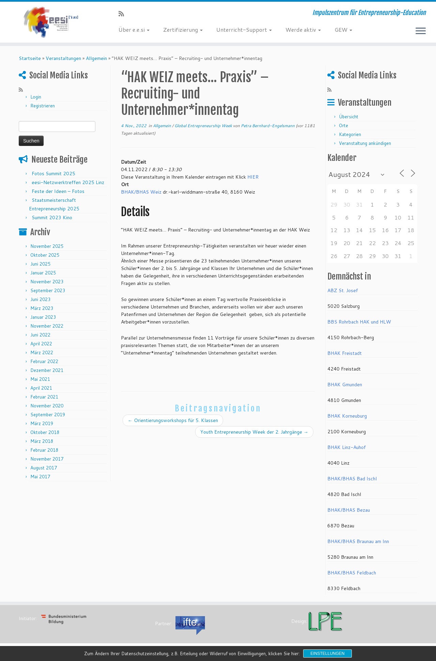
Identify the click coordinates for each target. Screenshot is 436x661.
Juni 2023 (40, 299)
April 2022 (41, 344)
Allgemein (96, 58)
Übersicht (348, 117)
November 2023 (46, 282)
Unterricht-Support (244, 29)
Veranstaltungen (63, 58)
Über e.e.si (134, 29)
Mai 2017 (40, 477)
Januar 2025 (43, 273)
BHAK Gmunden (344, 384)
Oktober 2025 (44, 255)
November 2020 (46, 406)
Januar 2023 (43, 317)
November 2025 (46, 246)
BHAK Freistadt (344, 353)
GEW (343, 29)
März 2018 (41, 441)
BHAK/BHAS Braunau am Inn (358, 541)
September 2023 (47, 290)
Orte (343, 125)
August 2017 (43, 468)
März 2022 (41, 352)
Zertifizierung (183, 29)
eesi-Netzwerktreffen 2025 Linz (68, 182)
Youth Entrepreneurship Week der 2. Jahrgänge (254, 432)
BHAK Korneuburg (347, 415)
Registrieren (42, 106)
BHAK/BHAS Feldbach (351, 572)
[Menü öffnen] (421, 31)
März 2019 (41, 423)
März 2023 (41, 308)
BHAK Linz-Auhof (346, 447)
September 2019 (47, 414)
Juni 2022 (40, 335)
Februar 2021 (44, 397)
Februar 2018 (44, 450)
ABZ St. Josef (342, 290)
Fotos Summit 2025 (53, 173)
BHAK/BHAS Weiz (141, 192)
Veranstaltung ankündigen (365, 143)
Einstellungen (327, 653)
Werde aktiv (303, 29)
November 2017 (46, 459)
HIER (253, 177)
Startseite (30, 58)
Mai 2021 (40, 379)
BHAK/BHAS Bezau (348, 510)
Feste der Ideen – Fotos (58, 191)
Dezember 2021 (46, 370)
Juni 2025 (40, 264)
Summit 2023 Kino (52, 217)
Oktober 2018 (44, 432)
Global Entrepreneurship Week (203, 126)
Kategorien (350, 134)
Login (35, 97)
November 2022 (46, 326)
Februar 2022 (44, 361)
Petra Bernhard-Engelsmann (268, 126)
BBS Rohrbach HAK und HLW (359, 321)
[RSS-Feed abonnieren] (123, 13)
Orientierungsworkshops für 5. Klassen (173, 420)
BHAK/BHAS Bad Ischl (352, 478)
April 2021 (41, 388)
